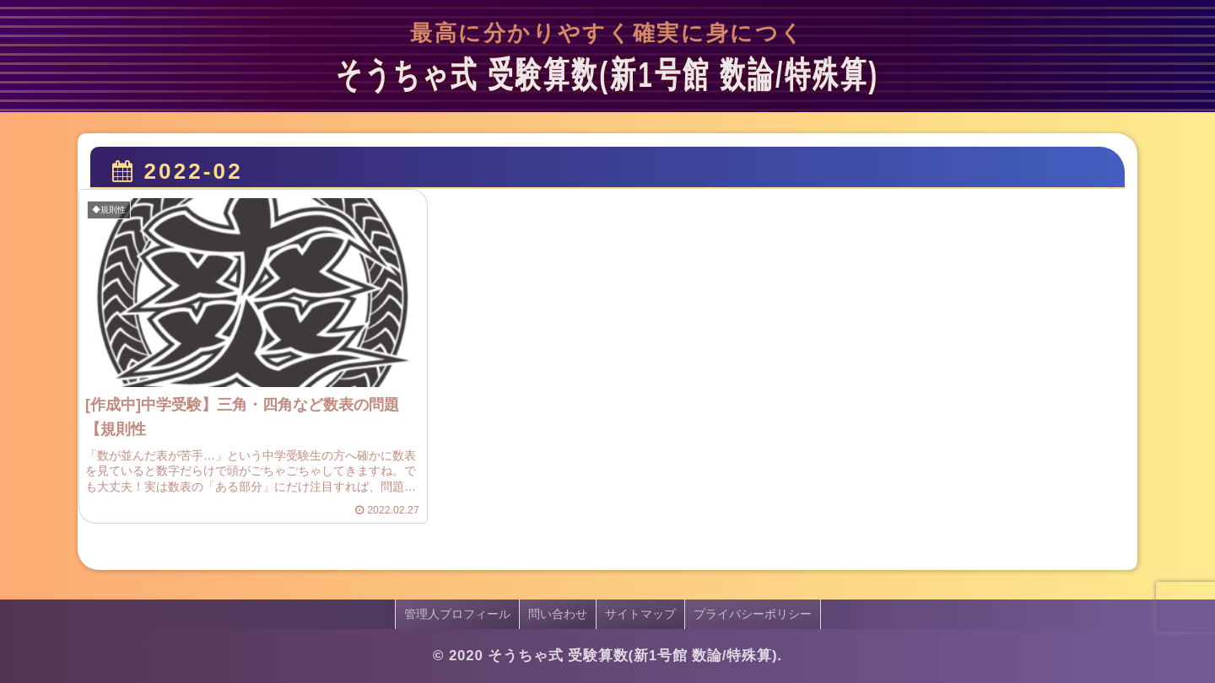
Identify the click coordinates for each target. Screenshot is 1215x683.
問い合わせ (557, 614)
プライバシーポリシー (753, 614)
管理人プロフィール (457, 614)
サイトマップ (640, 614)
